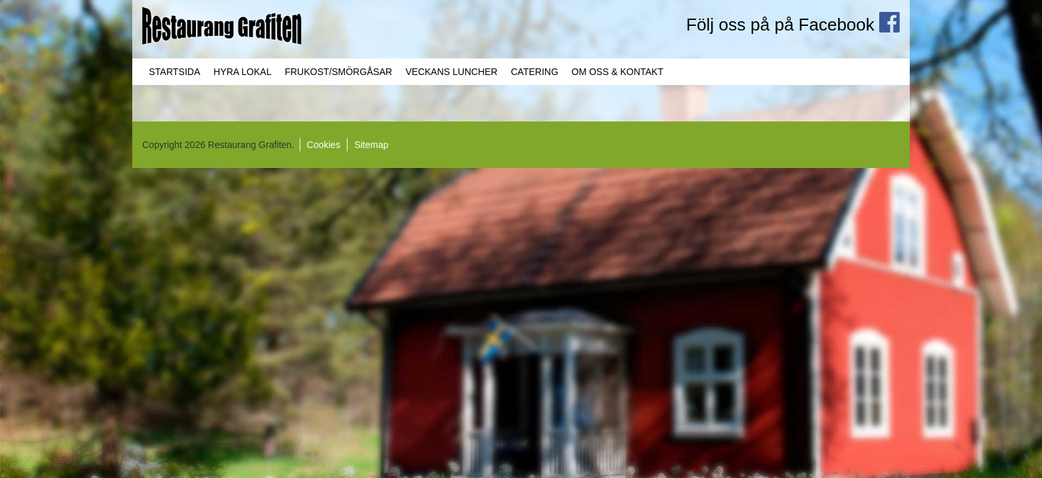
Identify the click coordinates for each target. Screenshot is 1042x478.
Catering (534, 71)
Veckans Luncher (451, 71)
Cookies (324, 144)
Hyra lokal (242, 71)
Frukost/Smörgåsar (338, 71)
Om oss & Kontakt (617, 71)
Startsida (174, 71)
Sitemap (371, 144)
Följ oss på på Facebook (793, 25)
